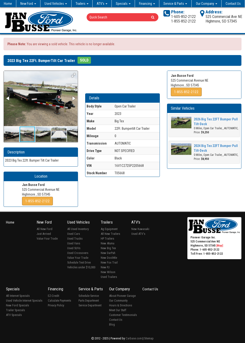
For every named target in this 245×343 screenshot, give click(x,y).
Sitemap (149, 338)
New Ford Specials (17, 305)
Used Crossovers (77, 253)
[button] (73, 75)
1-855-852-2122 (37, 201)
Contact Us (233, 4)
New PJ (105, 267)
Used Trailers (109, 277)
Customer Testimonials (123, 315)
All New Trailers (110, 234)
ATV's (102, 4)
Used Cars (73, 234)
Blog (112, 324)
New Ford (28, 4)
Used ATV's (138, 234)
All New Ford (44, 229)
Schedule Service (88, 296)
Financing (147, 4)
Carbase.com (134, 338)
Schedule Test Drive (79, 262)
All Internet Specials (18, 296)
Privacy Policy (56, 305)
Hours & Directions (120, 305)
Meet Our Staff (117, 310)
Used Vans (73, 243)
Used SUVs (73, 248)
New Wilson (108, 272)
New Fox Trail (109, 262)
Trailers (82, 4)
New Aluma (107, 243)
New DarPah (108, 253)
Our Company (206, 4)
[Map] (219, 245)
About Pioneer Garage (122, 296)
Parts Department (88, 300)
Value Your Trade (47, 238)
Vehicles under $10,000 (81, 267)
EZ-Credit (53, 296)
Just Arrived (44, 234)
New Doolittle (109, 257)
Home (8, 4)
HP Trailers (107, 238)
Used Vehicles (56, 4)
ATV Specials (14, 315)
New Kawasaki (140, 229)
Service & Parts (175, 4)
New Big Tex (108, 248)
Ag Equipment (109, 229)
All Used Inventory (78, 229)
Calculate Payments (59, 300)
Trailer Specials (15, 310)
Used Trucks (75, 238)
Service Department (89, 305)
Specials (123, 4)
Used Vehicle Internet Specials (24, 300)
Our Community (118, 300)
